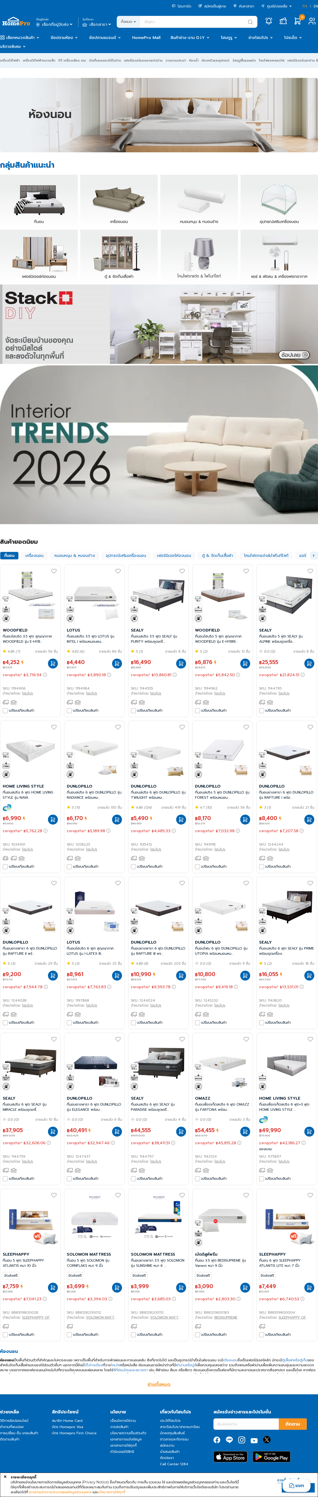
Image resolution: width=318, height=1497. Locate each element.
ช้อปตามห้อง (62, 38)
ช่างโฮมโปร (258, 38)
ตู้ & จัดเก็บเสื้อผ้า (217, 556)
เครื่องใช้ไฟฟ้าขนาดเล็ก (39, 60)
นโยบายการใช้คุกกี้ (111, 1492)
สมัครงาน (167, 1445)
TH (304, 6)
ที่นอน (9, 556)
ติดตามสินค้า (9, 1439)
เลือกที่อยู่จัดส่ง (54, 24)
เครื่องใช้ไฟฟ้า (10, 60)
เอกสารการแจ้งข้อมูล (126, 1439)
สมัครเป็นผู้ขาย (212, 6)
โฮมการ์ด (181, 6)
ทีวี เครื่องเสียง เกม (72, 60)
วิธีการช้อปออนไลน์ (14, 1420)
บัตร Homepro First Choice (74, 1433)
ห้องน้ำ (194, 60)
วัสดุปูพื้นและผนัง (244, 60)
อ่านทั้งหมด (159, 1384)
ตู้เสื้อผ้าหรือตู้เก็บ (295, 1360)
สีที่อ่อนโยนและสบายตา (130, 1370)
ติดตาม (292, 1424)
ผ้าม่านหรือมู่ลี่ (186, 1365)
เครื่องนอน (34, 556)
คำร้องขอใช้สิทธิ (122, 1451)
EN (316, 6)
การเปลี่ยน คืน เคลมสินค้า (19, 1433)
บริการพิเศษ (10, 47)
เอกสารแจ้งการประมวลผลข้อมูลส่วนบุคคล (60, 1492)
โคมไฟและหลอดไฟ (271, 60)
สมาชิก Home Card (67, 1420)
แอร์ (302, 556)
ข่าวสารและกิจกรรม (174, 1439)
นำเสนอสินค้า (170, 1451)
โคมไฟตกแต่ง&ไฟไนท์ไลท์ (266, 556)
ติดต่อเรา (167, 1458)
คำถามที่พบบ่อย (12, 1427)
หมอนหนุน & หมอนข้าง (74, 556)
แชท (299, 1485)
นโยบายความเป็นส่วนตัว (128, 1433)
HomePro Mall (146, 38)
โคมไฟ (115, 1365)
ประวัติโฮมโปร (170, 1420)
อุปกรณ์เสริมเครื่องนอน (126, 556)
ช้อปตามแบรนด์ (102, 38)
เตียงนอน (230, 1360)
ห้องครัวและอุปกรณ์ (215, 60)
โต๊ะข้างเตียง (93, 1365)
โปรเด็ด (290, 38)
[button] (314, 556)
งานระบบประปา (175, 60)
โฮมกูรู (226, 38)
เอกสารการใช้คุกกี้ (123, 1445)
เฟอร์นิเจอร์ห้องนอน (174, 556)
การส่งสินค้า (119, 1427)
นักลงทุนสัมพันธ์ (172, 1433)
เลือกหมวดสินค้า (20, 38)
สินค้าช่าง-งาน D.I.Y (187, 38)
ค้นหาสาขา (243, 6)
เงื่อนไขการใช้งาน (123, 1420)
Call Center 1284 (174, 1464)
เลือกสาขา (97, 24)
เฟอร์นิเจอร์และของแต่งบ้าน (143, 60)
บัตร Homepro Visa (67, 1427)
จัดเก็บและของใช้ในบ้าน (105, 60)
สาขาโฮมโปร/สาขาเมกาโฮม (180, 1427)
